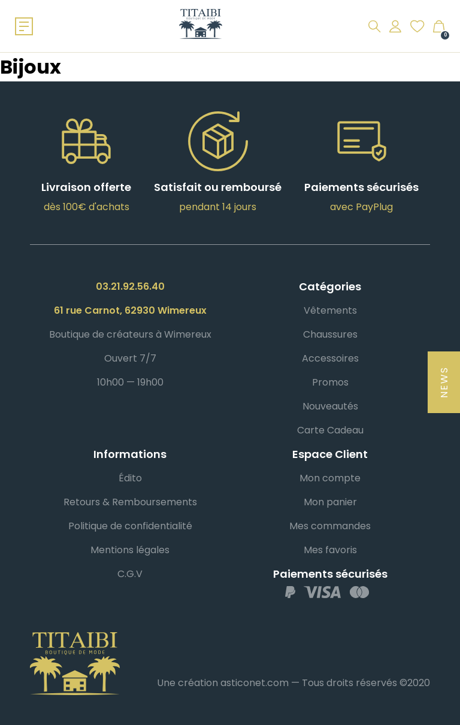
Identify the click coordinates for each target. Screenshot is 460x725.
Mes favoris (330, 550)
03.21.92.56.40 (130, 286)
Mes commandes (330, 526)
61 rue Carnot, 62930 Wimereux (130, 310)
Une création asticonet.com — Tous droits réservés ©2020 (293, 683)
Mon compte (330, 478)
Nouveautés (330, 406)
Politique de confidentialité (130, 526)
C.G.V (130, 574)
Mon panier (330, 502)
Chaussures (330, 334)
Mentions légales (130, 550)
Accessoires (330, 358)
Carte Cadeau (330, 430)
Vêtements (330, 310)
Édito (130, 478)
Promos (330, 382)
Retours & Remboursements (130, 502)
